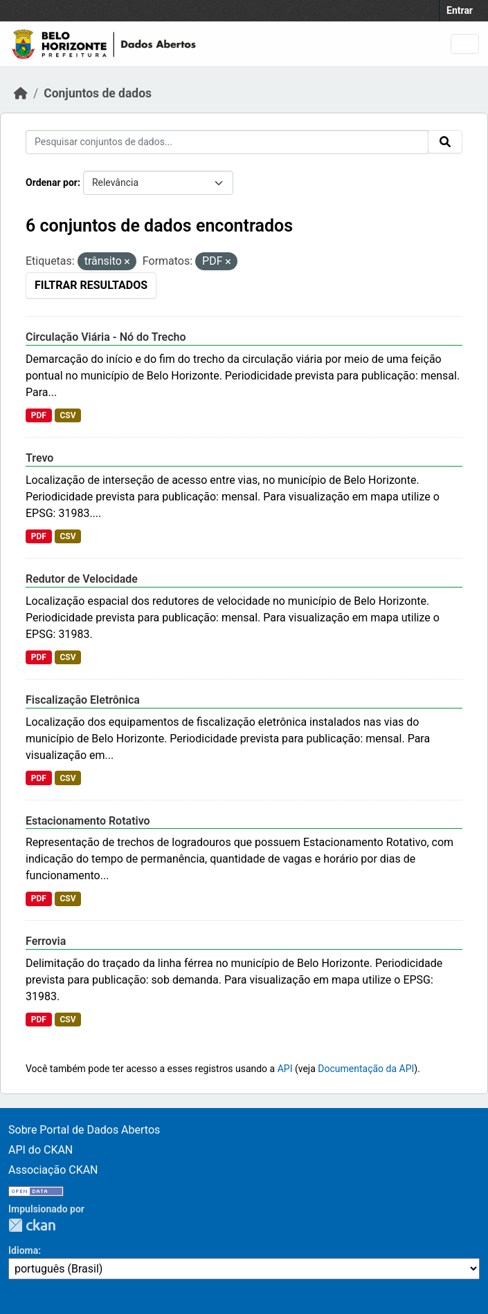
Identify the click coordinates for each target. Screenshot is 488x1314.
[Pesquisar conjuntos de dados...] (227, 142)
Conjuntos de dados (98, 93)
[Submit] (445, 141)
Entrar (459, 10)
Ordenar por (52, 182)
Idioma (23, 1250)
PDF (38, 415)
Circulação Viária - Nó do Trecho (106, 337)
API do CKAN (40, 1149)
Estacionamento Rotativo (88, 820)
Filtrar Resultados (91, 285)
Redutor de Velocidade (82, 578)
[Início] (21, 93)
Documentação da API (366, 1068)
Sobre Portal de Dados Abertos (84, 1129)
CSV (67, 415)
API (285, 1068)
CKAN (31, 1225)
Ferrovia (46, 941)
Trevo (39, 457)
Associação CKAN (53, 1169)
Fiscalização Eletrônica (83, 699)
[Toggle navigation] (465, 44)
